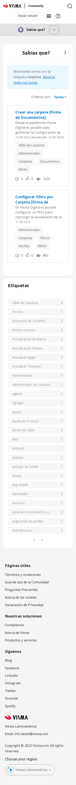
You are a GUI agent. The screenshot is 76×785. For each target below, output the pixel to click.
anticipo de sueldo (25, 466)
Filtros (45, 238)
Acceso (17, 311)
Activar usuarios (23, 330)
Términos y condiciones (23, 574)
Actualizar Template (26, 366)
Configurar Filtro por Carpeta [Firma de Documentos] (34, 199)
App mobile (20, 484)
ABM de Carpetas (31, 145)
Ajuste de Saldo (23, 430)
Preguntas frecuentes (21, 589)
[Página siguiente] (41, 540)
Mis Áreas (48, 16)
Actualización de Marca (29, 339)
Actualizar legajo (24, 357)
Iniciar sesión (28, 15)
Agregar (18, 403)
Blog (8, 660)
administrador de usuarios (31, 384)
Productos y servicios (21, 640)
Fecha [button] (59, 97)
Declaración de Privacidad (24, 605)
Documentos (50, 161)
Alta (15, 439)
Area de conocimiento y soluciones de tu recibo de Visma (38, 512)
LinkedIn (11, 675)
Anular (17, 476)
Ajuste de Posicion (25, 421)
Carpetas (25, 161)
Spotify (10, 706)
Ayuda (58, 16)
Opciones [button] (65, 52)
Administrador (29, 153)
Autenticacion (22, 530)
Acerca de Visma (17, 632)
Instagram (13, 683)
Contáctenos (14, 625)
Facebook (12, 668)
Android (18, 448)
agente (17, 393)
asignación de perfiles (28, 521)
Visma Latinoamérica (27, 770)
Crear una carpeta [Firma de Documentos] (38, 115)
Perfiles (24, 246)
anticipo (18, 457)
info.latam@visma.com (31, 734)
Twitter (10, 691)
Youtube (11, 698)
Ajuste (16, 412)
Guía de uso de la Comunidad (27, 582)
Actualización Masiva (27, 348)
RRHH (22, 169)
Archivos (18, 503)
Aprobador (20, 494)
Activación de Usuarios (28, 321)
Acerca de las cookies (21, 597)
